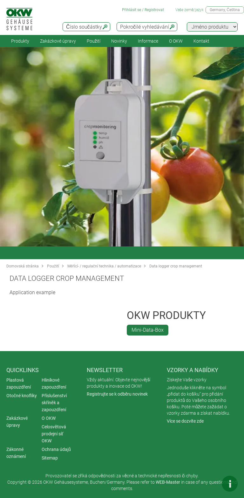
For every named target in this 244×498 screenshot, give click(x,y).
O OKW (49, 418)
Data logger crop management (175, 266)
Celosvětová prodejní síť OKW (54, 433)
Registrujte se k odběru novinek (117, 394)
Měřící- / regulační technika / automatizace (104, 266)
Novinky (119, 41)
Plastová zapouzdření (18, 383)
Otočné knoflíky (21, 395)
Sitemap (50, 457)
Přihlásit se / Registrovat (143, 10)
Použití (93, 41)
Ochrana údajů (56, 449)
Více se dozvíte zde (185, 421)
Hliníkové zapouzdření (54, 383)
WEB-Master (168, 482)
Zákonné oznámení (16, 453)
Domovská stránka (22, 266)
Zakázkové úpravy (58, 41)
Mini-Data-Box (148, 330)
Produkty (20, 41)
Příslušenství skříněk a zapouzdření (54, 402)
